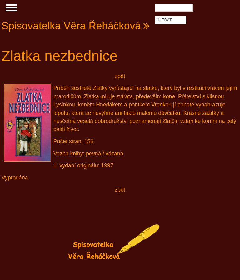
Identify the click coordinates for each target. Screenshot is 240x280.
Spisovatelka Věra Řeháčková (71, 26)
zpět (120, 76)
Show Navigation (10, 9)
